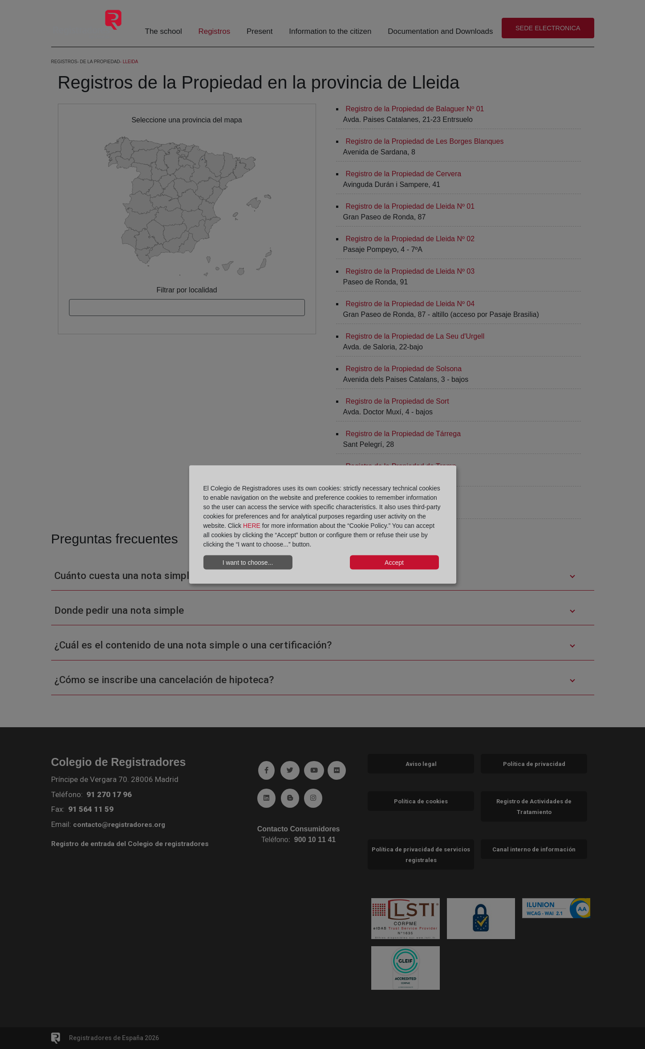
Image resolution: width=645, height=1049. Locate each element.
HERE (251, 525)
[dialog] (322, 524)
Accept (394, 562)
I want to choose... (248, 562)
